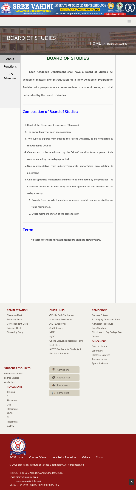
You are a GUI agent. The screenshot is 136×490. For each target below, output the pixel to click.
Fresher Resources (13, 373)
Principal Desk (14, 328)
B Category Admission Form (106, 319)
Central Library (99, 346)
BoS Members (10, 76)
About (10, 59)
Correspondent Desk (17, 323)
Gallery (86, 457)
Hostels (96, 354)
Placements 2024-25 (12, 413)
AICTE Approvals (57, 323)
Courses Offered (100, 315)
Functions (10, 66)
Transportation (99, 359)
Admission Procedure (102, 323)
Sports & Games (100, 363)
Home (95, 43)
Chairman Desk (14, 315)
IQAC (52, 336)
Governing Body (15, 332)
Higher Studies (11, 377)
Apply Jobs (9, 382)
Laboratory (97, 350)
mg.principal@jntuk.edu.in (29, 481)
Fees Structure (99, 328)
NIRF (52, 332)
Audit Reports (56, 328)
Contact (100, 457)
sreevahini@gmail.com (27, 476)
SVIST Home (16, 457)
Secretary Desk (14, 319)
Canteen (106, 354)
